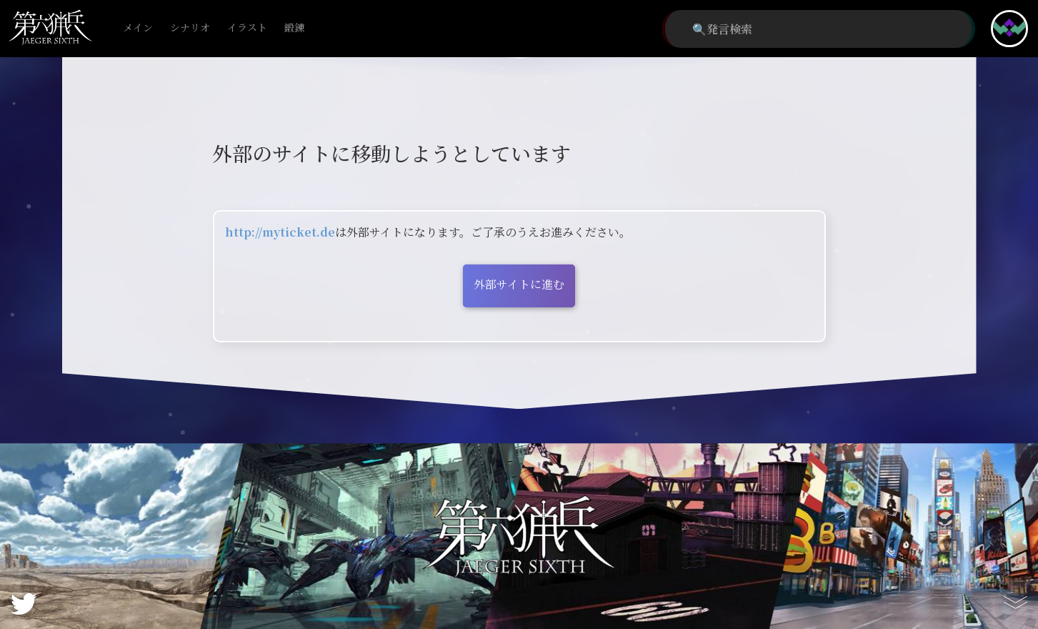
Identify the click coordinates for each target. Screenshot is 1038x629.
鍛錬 (294, 28)
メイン (137, 28)
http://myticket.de (280, 232)
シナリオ (190, 28)
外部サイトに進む (519, 284)
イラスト (247, 28)
